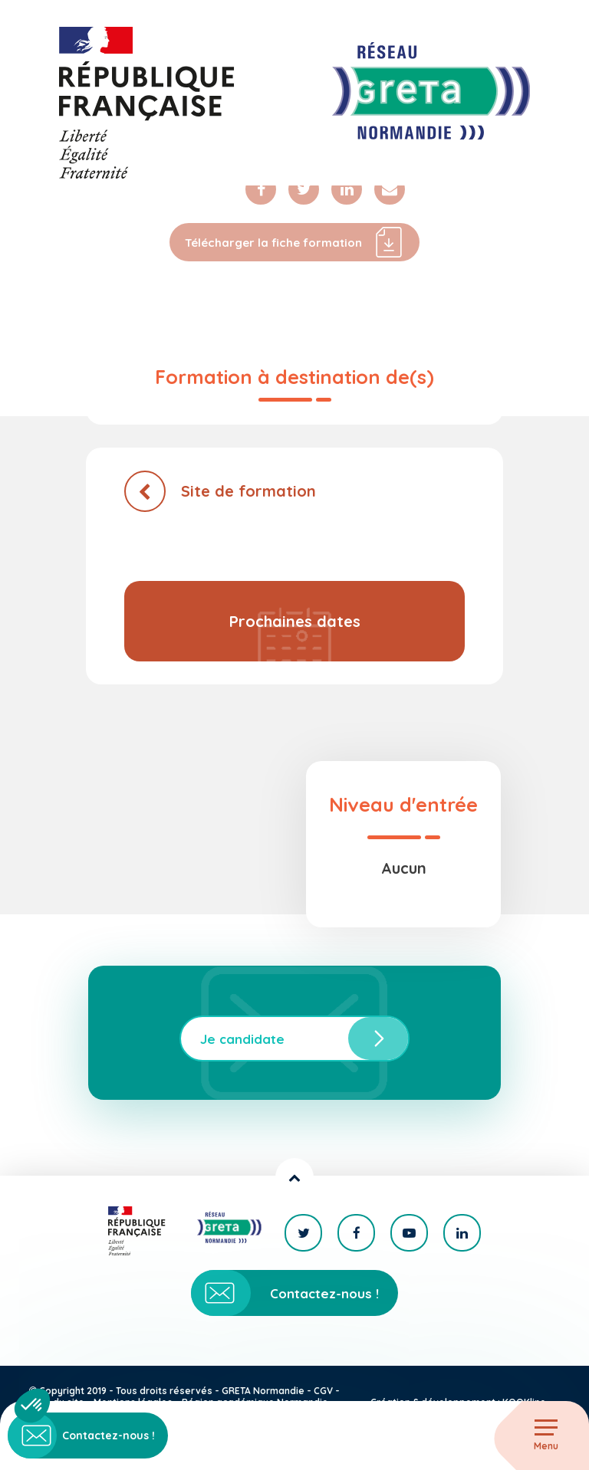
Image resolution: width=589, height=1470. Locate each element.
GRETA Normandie (263, 1390)
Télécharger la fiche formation (294, 242)
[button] (32, 1405)
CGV (323, 1390)
